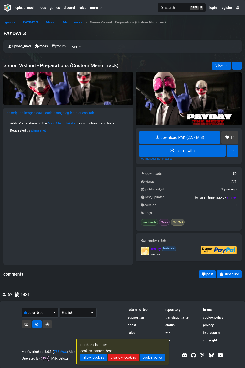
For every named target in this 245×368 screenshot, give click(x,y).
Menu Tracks (72, 22)
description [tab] (15, 113)
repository (173, 310)
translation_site (177, 317)
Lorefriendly (149, 222)
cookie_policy (213, 317)
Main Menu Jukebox (63, 123)
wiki (168, 333)
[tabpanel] (68, 166)
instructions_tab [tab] (82, 113)
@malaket (38, 130)
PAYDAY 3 (30, 22)
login (213, 8)
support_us (136, 317)
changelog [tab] (61, 113)
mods (42, 8)
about (132, 325)
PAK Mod (178, 222)
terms (207, 310)
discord (69, 8)
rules (82, 8)
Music (50, 22)
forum (59, 46)
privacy (208, 325)
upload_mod (24, 8)
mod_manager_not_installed (156, 158)
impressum (211, 333)
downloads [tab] (44, 113)
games (55, 8)
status (170, 325)
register (226, 8)
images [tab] (29, 113)
